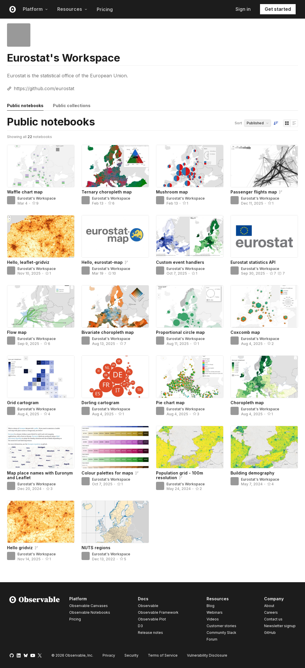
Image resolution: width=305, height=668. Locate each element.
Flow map (17, 332)
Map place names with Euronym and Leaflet (40, 475)
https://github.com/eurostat (44, 88)
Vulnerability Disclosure (207, 655)
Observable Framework (158, 612)
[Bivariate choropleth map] (115, 306)
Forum (212, 639)
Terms (163, 655)
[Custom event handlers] (189, 236)
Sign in (243, 9)
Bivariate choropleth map (108, 332)
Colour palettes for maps (107, 472)
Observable (148, 606)
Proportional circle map (180, 332)
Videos (213, 619)
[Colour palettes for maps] (115, 447)
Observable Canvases (88, 606)
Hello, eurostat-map (102, 262)
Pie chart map (170, 402)
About (269, 606)
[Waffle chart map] (40, 166)
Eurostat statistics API (253, 262)
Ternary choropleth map (107, 191)
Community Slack (221, 632)
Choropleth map (247, 402)
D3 (140, 626)
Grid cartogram (23, 402)
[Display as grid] (286, 123)
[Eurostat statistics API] (264, 236)
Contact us (273, 619)
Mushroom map (172, 191)
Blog (210, 606)
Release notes (150, 632)
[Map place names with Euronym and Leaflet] (40, 447)
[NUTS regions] (115, 521)
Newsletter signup (280, 626)
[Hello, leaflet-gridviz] (40, 236)
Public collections (72, 105)
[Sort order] (276, 123)
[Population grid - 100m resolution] (189, 447)
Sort (238, 123)
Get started (278, 9)
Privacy (109, 655)
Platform (35, 9)
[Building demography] (264, 447)
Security (131, 655)
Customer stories (221, 626)
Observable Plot (152, 619)
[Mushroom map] (189, 166)
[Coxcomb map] (264, 306)
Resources (72, 9)
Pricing (105, 9)
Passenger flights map (254, 191)
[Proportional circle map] (189, 306)
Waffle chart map (25, 191)
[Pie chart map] (189, 376)
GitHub (270, 632)
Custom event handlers (180, 262)
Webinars (215, 612)
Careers (271, 612)
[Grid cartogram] (40, 376)
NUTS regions (96, 547)
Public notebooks (25, 105)
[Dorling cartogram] (115, 376)
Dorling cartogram (100, 402)
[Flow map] (40, 306)
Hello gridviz (20, 547)
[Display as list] (294, 123)
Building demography (252, 472)
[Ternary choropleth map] (115, 166)
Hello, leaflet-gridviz (28, 262)
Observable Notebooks (89, 612)
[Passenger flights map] (264, 166)
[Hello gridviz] (40, 521)
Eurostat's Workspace (37, 198)
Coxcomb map (245, 332)
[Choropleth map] (264, 376)
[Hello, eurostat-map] (115, 236)
